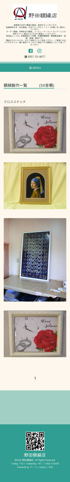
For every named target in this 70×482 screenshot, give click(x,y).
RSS (51, 467)
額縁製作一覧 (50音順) (29, 85)
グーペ (33, 467)
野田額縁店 (35, 455)
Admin (42, 467)
